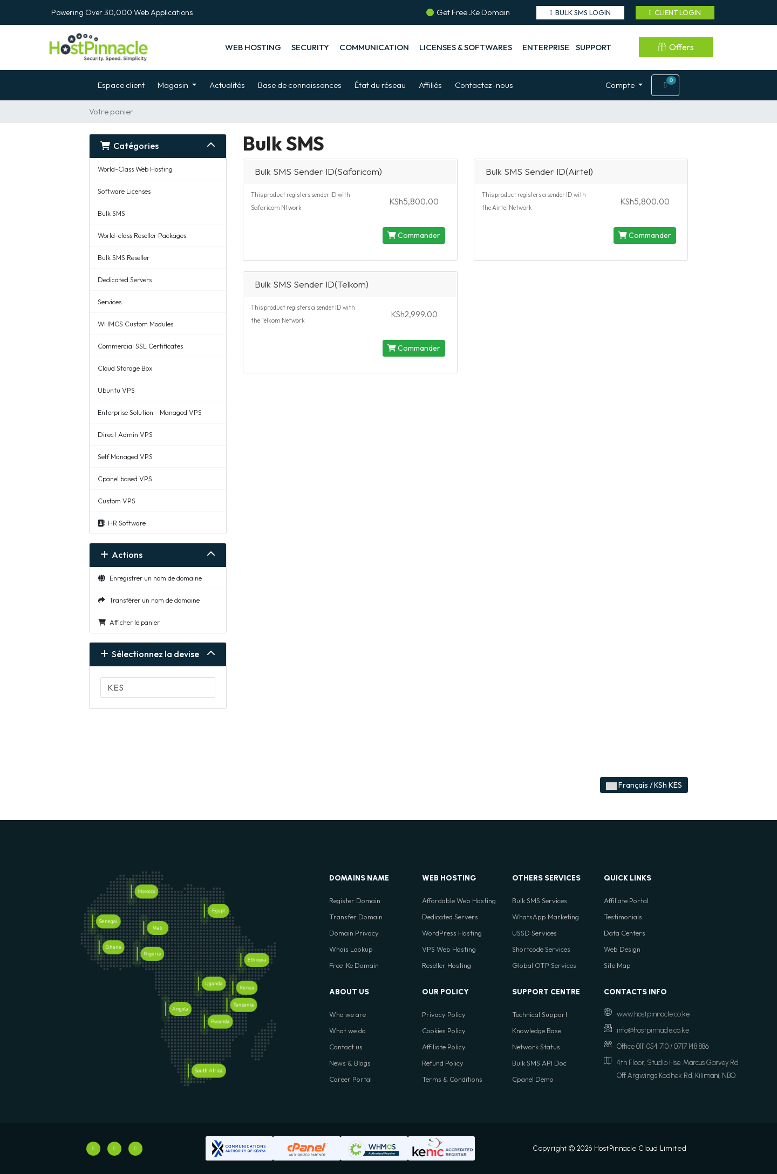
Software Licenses (124, 191)
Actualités (227, 85)
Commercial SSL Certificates (140, 346)
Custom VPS (116, 500)
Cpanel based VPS (125, 478)
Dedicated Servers (125, 279)
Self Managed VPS (125, 456)
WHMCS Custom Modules (135, 323)
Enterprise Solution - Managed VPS (150, 412)
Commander (413, 235)
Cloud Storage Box (125, 368)
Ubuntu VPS (116, 390)
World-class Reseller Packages (142, 235)
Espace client (121, 85)
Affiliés (430, 85)
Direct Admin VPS (125, 434)
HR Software (122, 522)
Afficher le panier (129, 622)
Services (109, 301)
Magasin (174, 85)
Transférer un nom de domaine (149, 600)
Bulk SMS (111, 213)
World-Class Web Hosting (135, 169)
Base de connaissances (300, 85)
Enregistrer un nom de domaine (150, 578)
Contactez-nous (484, 85)
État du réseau (380, 85)
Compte (620, 85)
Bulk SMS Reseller (123, 257)
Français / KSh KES (644, 785)
